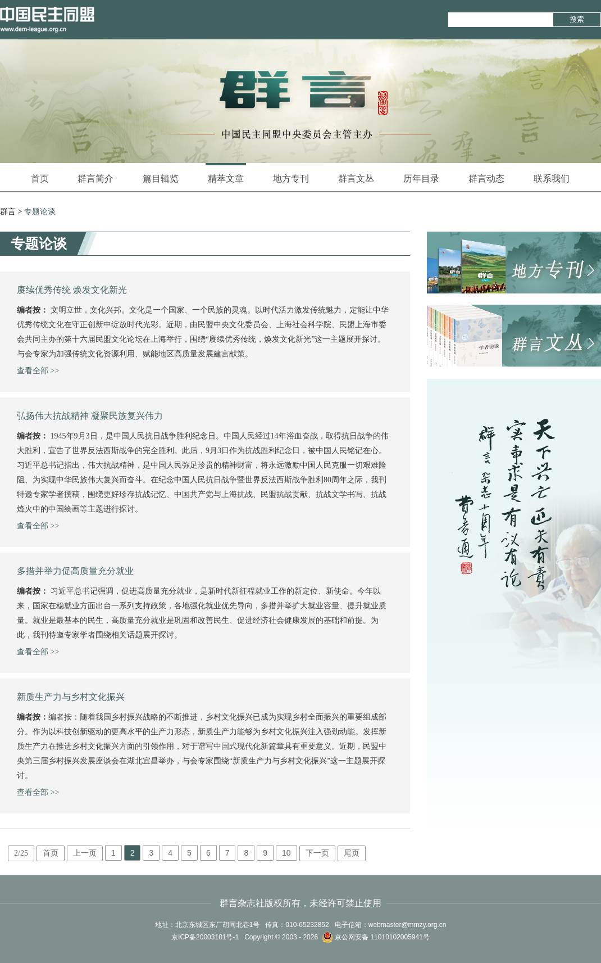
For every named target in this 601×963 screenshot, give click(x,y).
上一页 (85, 853)
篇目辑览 (161, 178)
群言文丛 (356, 178)
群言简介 (95, 178)
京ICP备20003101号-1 (205, 937)
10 (286, 852)
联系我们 (552, 178)
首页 (40, 178)
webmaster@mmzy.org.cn (407, 925)
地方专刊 (291, 178)
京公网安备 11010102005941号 (376, 937)
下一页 (317, 853)
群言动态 (486, 178)
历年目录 (421, 178)
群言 (8, 211)
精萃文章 (226, 173)
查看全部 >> (38, 371)
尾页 (351, 853)
